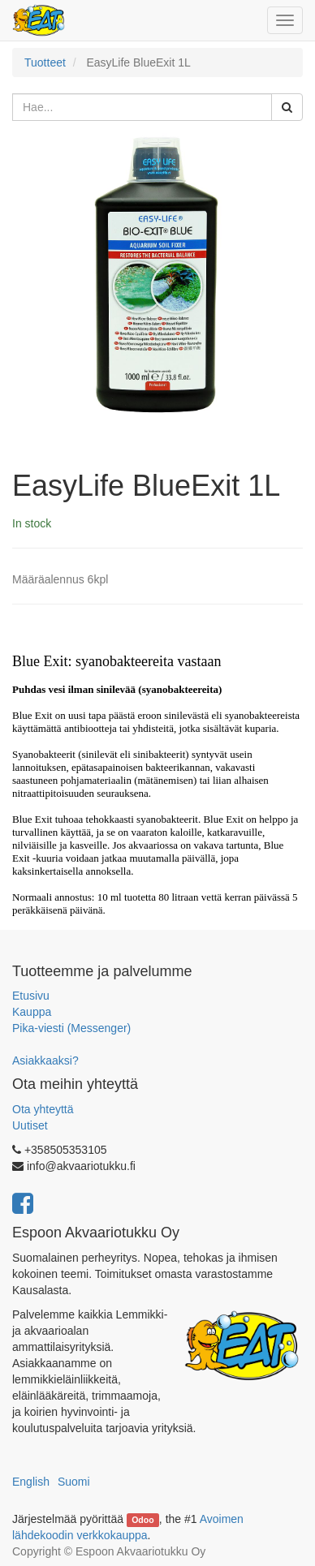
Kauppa (31, 1011)
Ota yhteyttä (42, 1109)
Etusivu (31, 995)
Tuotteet (45, 62)
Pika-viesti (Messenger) (71, 1028)
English (31, 1481)
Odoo (142, 1520)
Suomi (74, 1481)
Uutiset (30, 1125)
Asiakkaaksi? (45, 1060)
